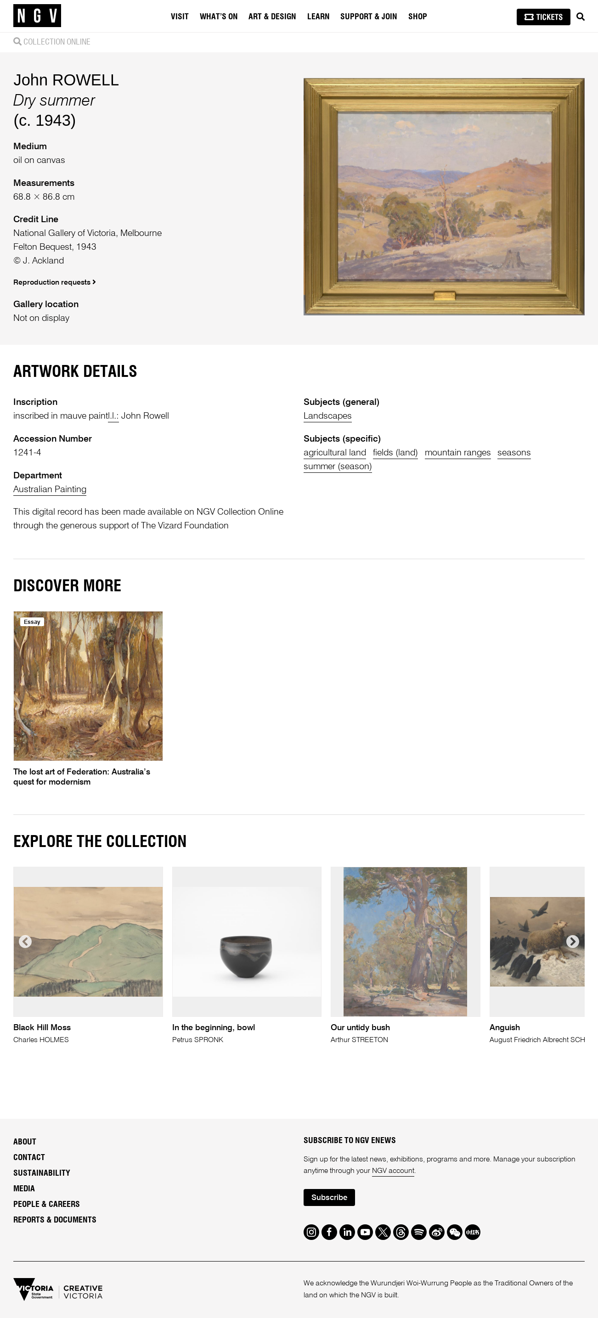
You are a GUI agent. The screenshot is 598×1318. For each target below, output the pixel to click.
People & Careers (46, 1204)
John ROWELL (66, 80)
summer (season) (338, 466)
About (24, 1142)
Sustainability (41, 1173)
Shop (417, 17)
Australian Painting (49, 489)
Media (24, 1189)
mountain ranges (458, 453)
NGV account (393, 1171)
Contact (29, 1158)
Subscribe (329, 1198)
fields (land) (395, 453)
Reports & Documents (54, 1220)
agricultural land (335, 453)
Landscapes (328, 416)
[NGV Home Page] (37, 16)
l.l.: (113, 416)
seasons (514, 453)
